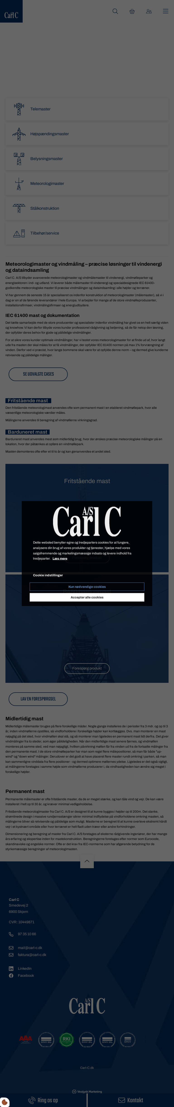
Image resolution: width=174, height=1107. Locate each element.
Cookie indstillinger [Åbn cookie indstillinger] (48, 575)
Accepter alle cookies (87, 597)
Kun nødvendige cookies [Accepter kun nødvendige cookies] (87, 586)
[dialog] (87, 553)
